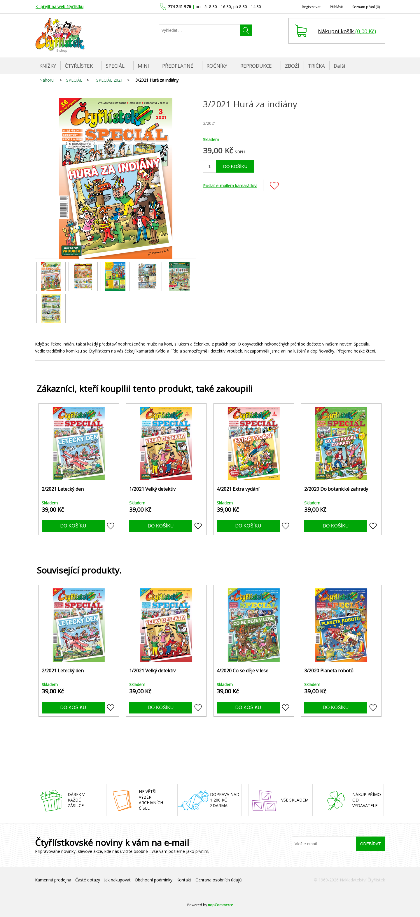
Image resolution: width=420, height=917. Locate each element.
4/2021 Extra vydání (238, 489)
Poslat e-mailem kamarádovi (230, 185)
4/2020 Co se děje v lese (242, 671)
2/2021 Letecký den (63, 489)
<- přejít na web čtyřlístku (59, 6)
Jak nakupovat (117, 880)
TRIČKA (316, 65)
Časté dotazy (87, 880)
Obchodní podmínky (153, 880)
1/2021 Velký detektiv (152, 489)
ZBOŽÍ (292, 65)
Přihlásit (336, 6)
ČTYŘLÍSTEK (79, 65)
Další (339, 65)
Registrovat (311, 6)
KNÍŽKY (47, 65)
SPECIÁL (115, 65)
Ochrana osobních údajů (218, 880)
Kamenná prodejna (53, 880)
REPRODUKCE (256, 65)
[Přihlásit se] (324, 844)
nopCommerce (220, 904)
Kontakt (183, 880)
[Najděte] (200, 30)
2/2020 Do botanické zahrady (336, 489)
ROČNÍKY (216, 65)
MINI (143, 65)
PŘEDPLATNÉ (177, 65)
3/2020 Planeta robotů (329, 671)
